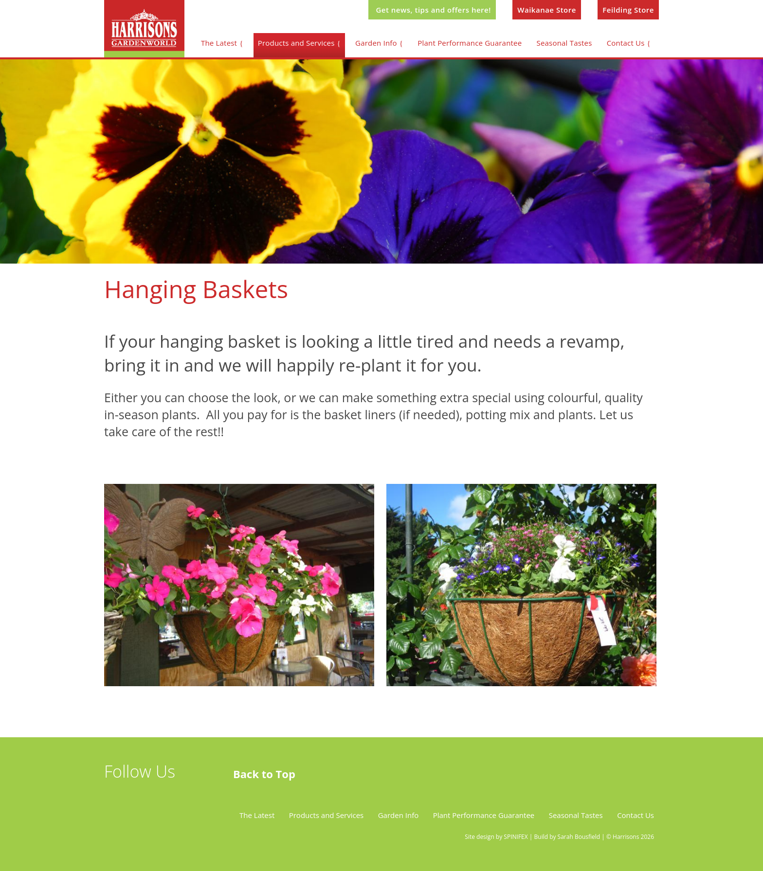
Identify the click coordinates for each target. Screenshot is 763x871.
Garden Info (376, 43)
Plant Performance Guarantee (470, 43)
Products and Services (296, 43)
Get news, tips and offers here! (433, 10)
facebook (141, 796)
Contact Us (626, 43)
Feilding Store (628, 10)
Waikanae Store (546, 10)
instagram (169, 796)
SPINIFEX (515, 837)
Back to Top (264, 774)
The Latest (219, 43)
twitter (114, 796)
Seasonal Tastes (564, 43)
